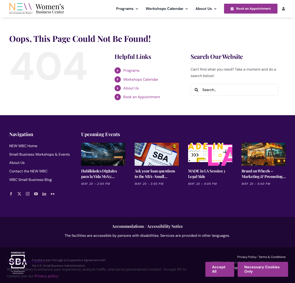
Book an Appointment (141, 96)
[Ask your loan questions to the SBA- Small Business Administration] (157, 154)
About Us (131, 88)
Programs (131, 70)
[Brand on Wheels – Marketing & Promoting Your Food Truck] (264, 154)
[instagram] (28, 193)
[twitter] (19, 193)
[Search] (196, 89)
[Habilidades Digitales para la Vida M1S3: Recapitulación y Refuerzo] (103, 154)
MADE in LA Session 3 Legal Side (206, 173)
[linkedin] (44, 193)
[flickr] (52, 193)
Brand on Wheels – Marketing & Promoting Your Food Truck (262, 173)
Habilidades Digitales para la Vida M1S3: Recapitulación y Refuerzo (103, 173)
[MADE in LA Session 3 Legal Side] (210, 154)
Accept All (218, 269)
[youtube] (36, 193)
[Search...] (234, 89)
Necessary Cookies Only (262, 269)
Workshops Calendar (140, 79)
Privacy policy (46, 276)
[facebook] (11, 193)
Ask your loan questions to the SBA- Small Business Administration (155, 173)
